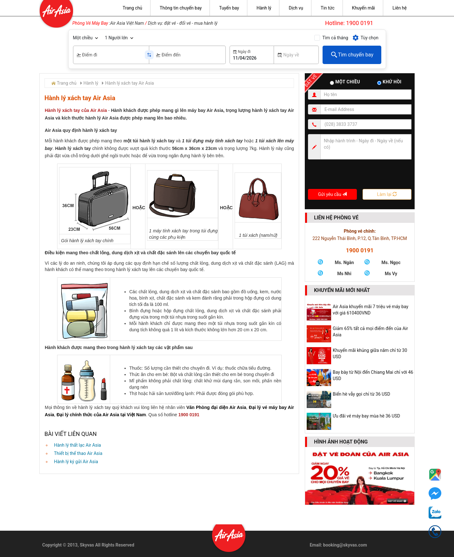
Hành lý (90, 83)
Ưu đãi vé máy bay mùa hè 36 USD (366, 415)
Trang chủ (67, 83)
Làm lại (387, 194)
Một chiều (83, 37)
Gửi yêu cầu (332, 194)
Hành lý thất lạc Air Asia (77, 445)
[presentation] (356, 176)
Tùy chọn (365, 37)
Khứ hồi (389, 82)
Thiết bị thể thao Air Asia (78, 453)
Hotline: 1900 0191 (349, 23)
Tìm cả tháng (335, 37)
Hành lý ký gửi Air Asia (76, 461)
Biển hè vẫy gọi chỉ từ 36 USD (361, 394)
